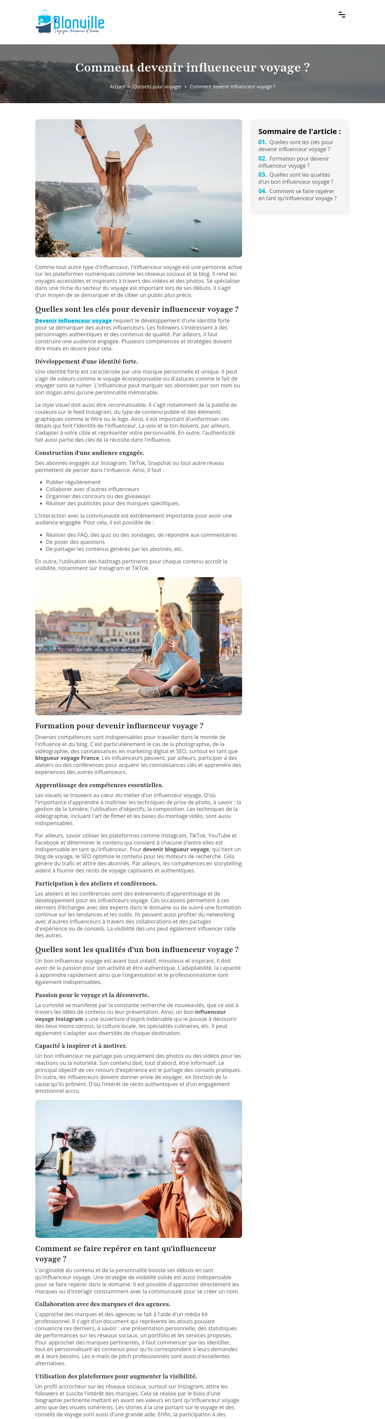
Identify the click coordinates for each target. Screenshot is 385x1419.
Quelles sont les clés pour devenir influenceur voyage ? (295, 145)
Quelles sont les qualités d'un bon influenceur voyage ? (295, 178)
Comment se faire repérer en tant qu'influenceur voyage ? (297, 194)
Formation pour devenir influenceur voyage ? (293, 162)
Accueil (117, 86)
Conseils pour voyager (157, 86)
